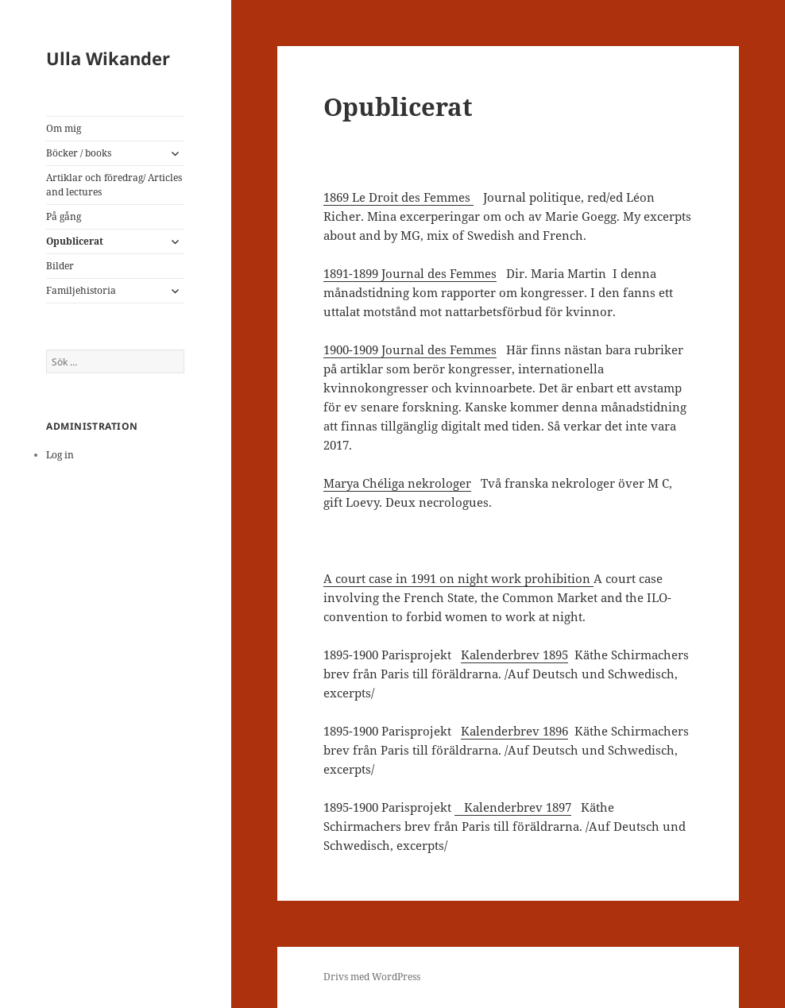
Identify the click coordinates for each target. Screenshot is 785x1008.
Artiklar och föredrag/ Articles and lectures (114, 185)
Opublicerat (74, 241)
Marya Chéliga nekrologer (397, 483)
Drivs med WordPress (371, 976)
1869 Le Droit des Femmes (398, 197)
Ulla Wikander (108, 58)
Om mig (63, 128)
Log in (60, 455)
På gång (63, 216)
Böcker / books (78, 153)
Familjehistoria (81, 290)
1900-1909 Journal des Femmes (410, 349)
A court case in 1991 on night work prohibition (458, 578)
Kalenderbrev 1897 (512, 807)
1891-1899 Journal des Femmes (410, 273)
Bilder (60, 265)
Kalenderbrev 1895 (514, 654)
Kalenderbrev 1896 (514, 731)
